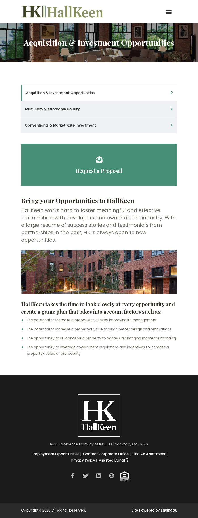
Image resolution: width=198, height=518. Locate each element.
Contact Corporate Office (105, 454)
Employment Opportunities (55, 454)
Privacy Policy (82, 460)
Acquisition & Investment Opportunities (60, 93)
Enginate (168, 510)
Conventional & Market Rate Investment (60, 125)
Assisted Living (113, 460)
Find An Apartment (149, 454)
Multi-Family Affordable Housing (52, 109)
